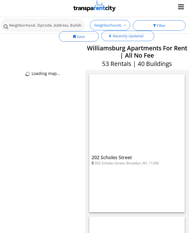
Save (79, 36)
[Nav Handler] (181, 6)
